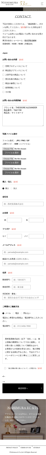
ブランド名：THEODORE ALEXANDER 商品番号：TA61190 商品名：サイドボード (23, 115)
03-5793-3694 (30, 40)
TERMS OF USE (25, 447)
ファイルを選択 (12, 153)
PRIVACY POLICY (12, 447)
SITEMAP (36, 447)
